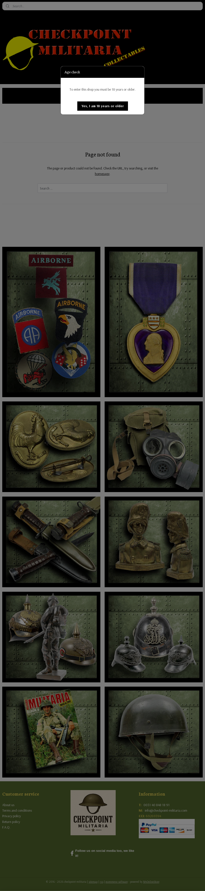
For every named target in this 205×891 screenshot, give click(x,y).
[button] (102, 106)
